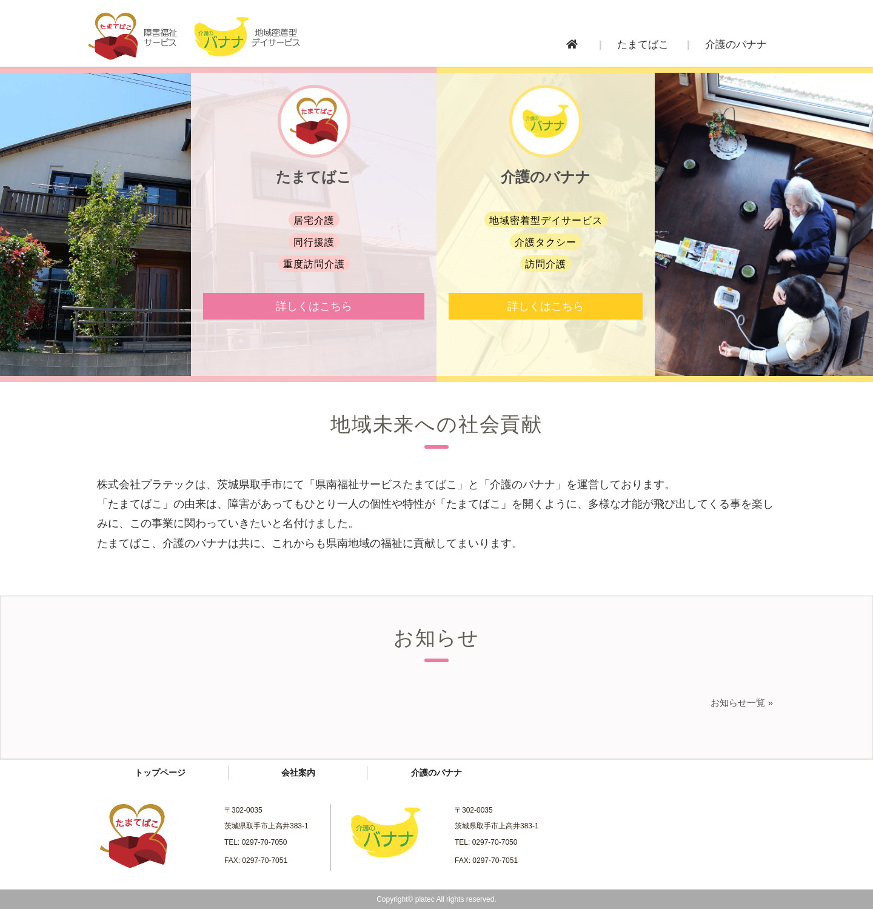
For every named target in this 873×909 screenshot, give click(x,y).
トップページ (160, 772)
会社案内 (298, 772)
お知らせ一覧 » (742, 702)
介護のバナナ (436, 772)
